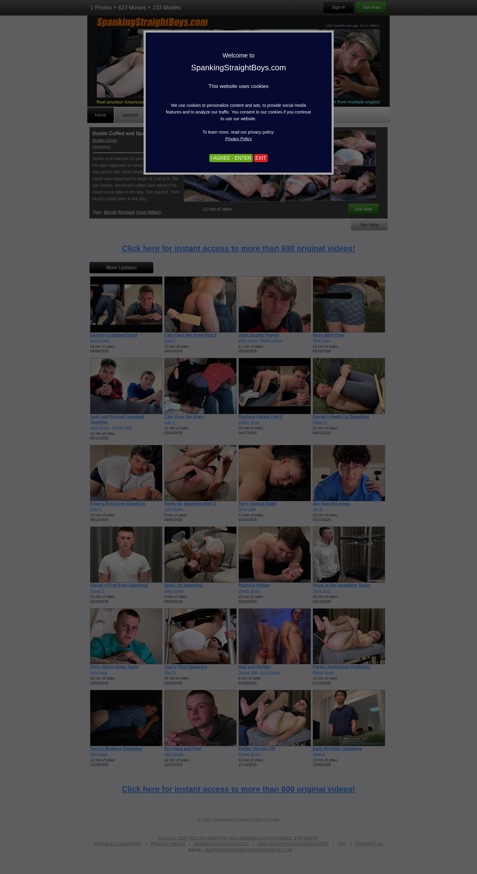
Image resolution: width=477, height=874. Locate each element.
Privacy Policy (238, 138)
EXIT (260, 158)
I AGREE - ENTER (231, 158)
